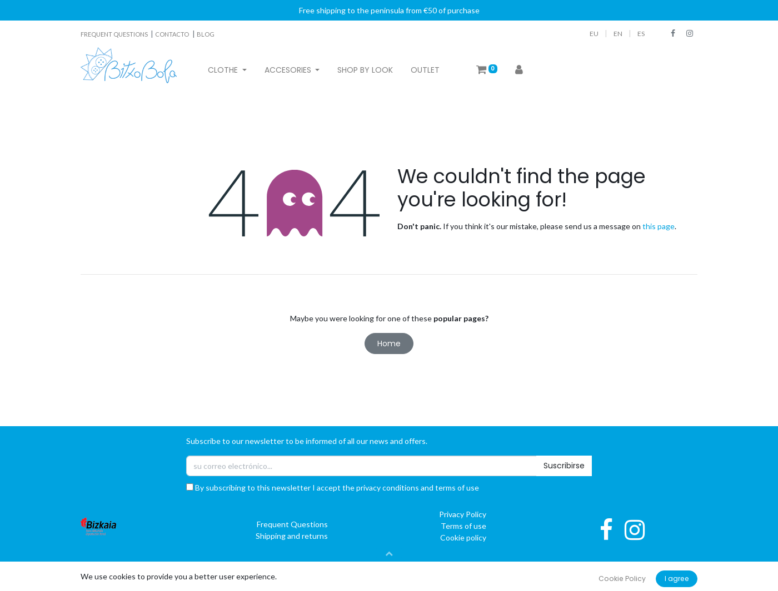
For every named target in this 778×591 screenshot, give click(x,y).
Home (389, 343)
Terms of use (463, 526)
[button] (389, 553)
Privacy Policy (462, 514)
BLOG (206, 34)
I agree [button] (677, 578)
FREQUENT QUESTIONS (115, 34)
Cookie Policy (622, 578)
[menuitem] (365, 70)
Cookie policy (463, 537)
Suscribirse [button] (564, 465)
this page (658, 226)
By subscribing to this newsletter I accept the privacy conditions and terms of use (332, 487)
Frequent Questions (292, 524)
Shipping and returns (292, 536)
